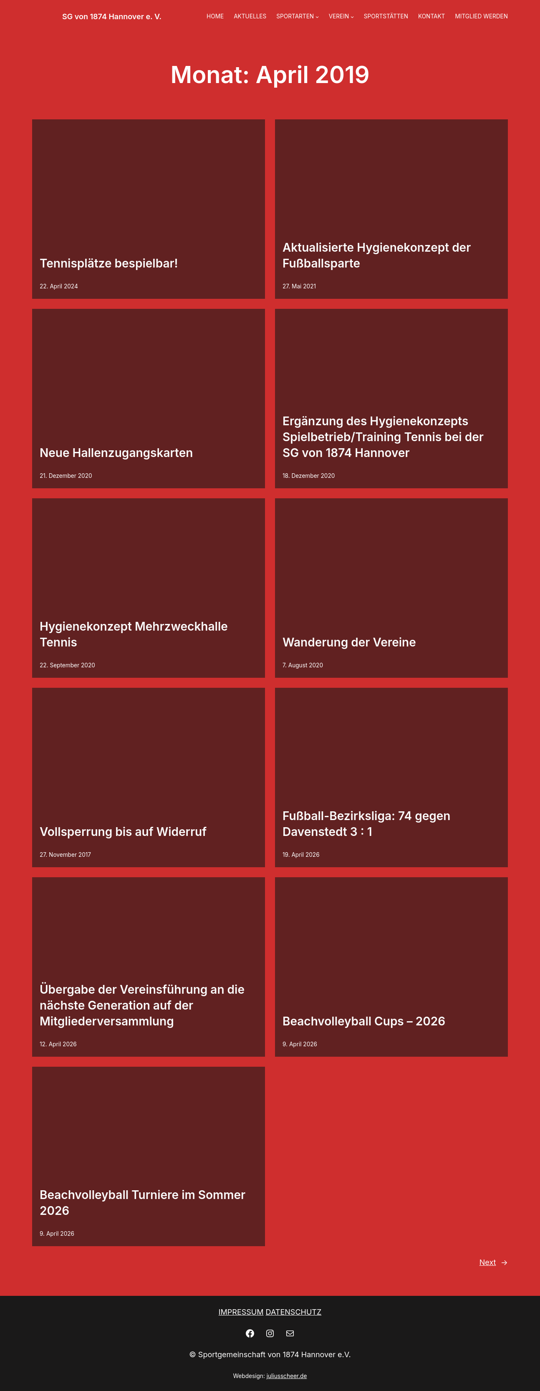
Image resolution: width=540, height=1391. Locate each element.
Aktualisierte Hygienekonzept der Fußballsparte (377, 255)
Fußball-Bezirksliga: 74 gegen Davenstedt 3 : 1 (366, 824)
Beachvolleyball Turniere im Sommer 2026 (142, 1203)
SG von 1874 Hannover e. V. (111, 16)
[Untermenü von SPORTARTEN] (317, 16)
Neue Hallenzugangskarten (116, 453)
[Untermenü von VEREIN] (352, 16)
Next (493, 1262)
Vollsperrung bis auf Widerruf (123, 832)
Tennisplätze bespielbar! (109, 263)
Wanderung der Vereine (349, 642)
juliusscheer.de (287, 1376)
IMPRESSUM (241, 1312)
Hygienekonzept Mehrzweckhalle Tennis (134, 634)
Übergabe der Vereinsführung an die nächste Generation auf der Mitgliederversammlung (142, 1005)
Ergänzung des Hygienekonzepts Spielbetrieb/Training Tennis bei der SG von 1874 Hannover (383, 437)
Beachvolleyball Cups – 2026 (364, 1021)
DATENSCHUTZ (294, 1312)
